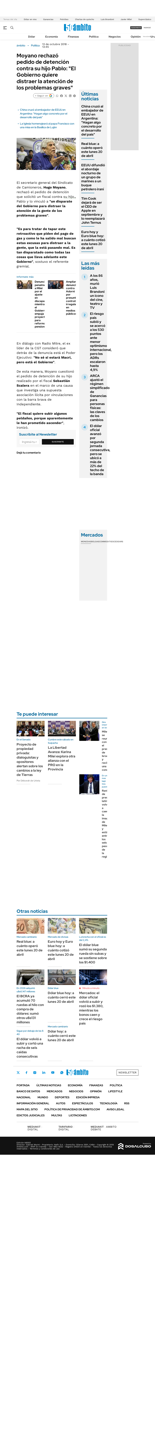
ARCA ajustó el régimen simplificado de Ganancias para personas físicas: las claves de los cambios (100, 398)
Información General (33, 1103)
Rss (126, 1103)
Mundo (43, 1097)
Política (94, 36)
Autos (60, 1103)
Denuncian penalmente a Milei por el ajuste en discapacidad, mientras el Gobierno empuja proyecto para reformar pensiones (43, 304)
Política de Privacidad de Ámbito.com (72, 1109)
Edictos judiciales (31, 1115)
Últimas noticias (48, 1085)
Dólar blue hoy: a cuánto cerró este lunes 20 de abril (62, 997)
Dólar (31, 36)
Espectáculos (82, 1103)
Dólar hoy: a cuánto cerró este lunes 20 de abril (62, 1035)
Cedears (118, 541)
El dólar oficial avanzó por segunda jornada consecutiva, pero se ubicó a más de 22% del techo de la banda (100, 450)
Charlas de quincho (84, 19)
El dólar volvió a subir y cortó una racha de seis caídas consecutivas (30, 1048)
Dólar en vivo (30, 19)
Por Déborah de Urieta (28, 780)
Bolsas (95, 541)
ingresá (147, 28)
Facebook (26, 1072)
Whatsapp (61, 1072)
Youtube (52, 1072)
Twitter (18, 1072)
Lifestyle (115, 1091)
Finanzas (73, 36)
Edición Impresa (88, 1097)
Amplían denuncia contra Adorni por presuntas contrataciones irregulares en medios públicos (75, 298)
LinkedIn (43, 1072)
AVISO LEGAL (115, 1109)
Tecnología (108, 1103)
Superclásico (144, 19)
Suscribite (58, 442)
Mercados (54, 1091)
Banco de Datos (28, 1091)
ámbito (21, 45)
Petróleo (64, 19)
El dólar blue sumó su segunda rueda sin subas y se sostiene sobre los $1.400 (93, 953)
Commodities (106, 541)
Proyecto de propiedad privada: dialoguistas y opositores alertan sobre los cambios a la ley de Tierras (30, 759)
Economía (51, 36)
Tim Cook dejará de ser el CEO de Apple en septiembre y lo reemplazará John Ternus (93, 210)
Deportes (62, 1097)
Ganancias (48, 19)
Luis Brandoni (107, 19)
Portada (23, 1085)
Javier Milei (126, 19)
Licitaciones (78, 1115)
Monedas (86, 541)
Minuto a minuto (90, 988)
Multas (56, 1115)
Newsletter (147, 36)
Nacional (24, 1097)
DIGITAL (34, 1128)
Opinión (136, 36)
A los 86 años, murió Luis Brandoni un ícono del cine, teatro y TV (97, 291)
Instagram (34, 1072)
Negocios (115, 36)
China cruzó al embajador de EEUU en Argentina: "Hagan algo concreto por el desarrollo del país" (43, 113)
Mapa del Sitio (27, 1109)
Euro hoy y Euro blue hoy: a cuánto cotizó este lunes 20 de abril (93, 240)
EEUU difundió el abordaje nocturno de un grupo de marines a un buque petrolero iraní (93, 177)
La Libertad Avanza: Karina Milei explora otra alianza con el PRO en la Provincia (61, 758)
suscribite (136, 28)
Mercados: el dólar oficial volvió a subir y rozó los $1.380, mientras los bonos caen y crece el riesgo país (91, 1008)
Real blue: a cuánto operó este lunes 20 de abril (92, 150)
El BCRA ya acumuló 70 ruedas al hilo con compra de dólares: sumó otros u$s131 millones (30, 1009)
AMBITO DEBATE (103, 1128)
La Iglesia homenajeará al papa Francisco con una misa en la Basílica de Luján (47, 125)
